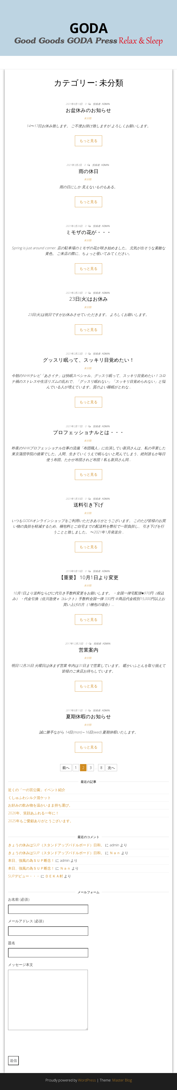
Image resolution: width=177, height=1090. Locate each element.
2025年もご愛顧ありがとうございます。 (40, 820)
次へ (111, 767)
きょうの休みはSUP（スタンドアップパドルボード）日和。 (56, 845)
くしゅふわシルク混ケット (29, 797)
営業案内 (88, 649)
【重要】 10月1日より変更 (88, 577)
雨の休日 (89, 171)
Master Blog (122, 1080)
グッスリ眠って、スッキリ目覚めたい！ (88, 359)
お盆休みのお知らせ (88, 110)
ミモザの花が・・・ (88, 232)
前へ (66, 767)
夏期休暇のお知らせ (88, 716)
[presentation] (42, 1045)
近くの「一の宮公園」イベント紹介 (36, 789)
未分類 (87, 118)
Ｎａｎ (115, 852)
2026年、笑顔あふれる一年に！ (33, 813)
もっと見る (88, 140)
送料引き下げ (88, 504)
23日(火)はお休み (88, 298)
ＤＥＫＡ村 (54, 876)
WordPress (87, 1080)
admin (106, 104)
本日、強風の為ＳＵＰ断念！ (31, 860)
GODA (88, 28)
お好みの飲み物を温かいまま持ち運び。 (40, 805)
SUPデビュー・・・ (24, 876)
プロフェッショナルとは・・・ (88, 432)
